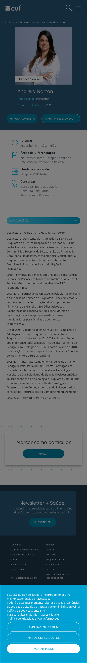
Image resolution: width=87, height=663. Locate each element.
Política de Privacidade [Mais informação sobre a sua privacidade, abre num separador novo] (22, 618)
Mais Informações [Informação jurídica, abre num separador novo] (48, 618)
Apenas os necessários (44, 637)
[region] (43, 624)
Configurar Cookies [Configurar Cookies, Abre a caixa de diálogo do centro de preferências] (43, 627)
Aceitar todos (44, 648)
